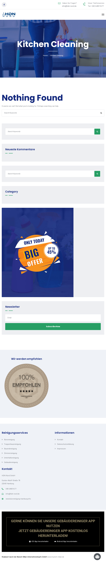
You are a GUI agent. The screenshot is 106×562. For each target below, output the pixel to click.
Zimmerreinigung (10, 453)
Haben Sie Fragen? (69, 3)
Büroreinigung (9, 439)
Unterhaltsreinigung (11, 457)
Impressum (61, 448)
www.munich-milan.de (55, 557)
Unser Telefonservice (96, 3)
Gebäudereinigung (11, 462)
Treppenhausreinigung (12, 444)
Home (45, 55)
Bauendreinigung (10, 448)
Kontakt (60, 439)
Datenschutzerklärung (65, 444)
